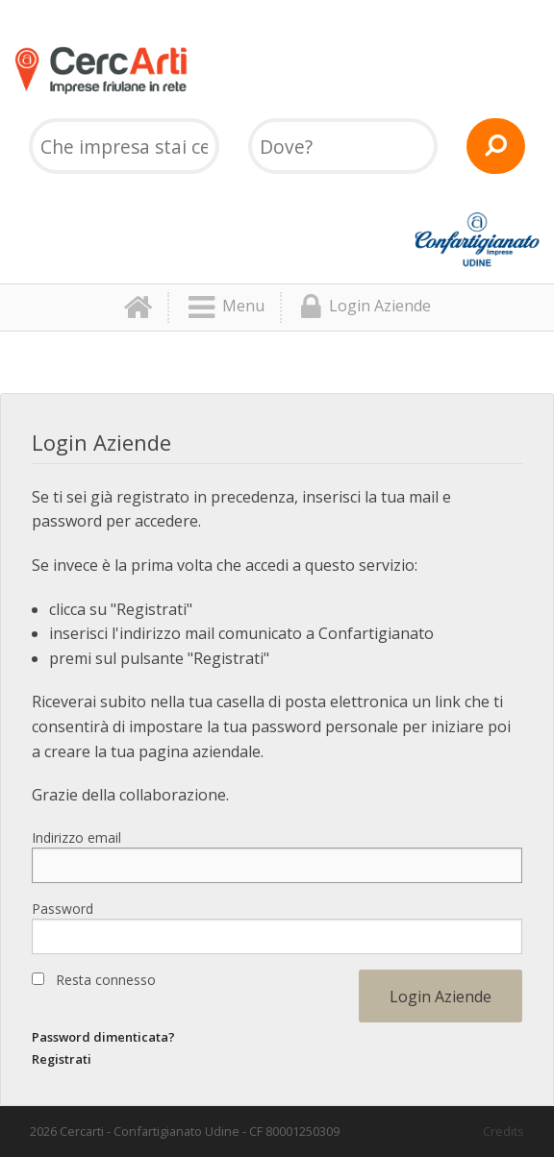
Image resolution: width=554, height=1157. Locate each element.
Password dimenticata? (103, 1037)
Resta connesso (106, 980)
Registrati (61, 1059)
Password (62, 908)
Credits (503, 1131)
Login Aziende (366, 307)
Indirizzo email (76, 837)
